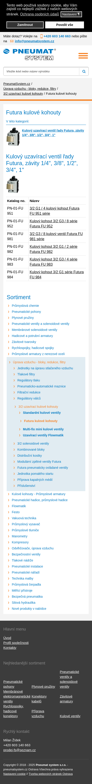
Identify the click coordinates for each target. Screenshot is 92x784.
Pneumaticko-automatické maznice (41, 386)
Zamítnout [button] (25, 25)
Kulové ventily (70, 716)
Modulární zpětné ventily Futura (39, 461)
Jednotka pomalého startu (35, 473)
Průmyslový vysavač (26, 524)
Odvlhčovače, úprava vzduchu (33, 548)
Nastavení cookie (14, 774)
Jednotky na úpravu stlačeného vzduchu (45, 368)
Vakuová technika (24, 518)
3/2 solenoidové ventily (33, 443)
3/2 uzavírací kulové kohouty (38, 406)
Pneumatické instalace (27, 566)
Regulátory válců (29, 398)
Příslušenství (26, 486)
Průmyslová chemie (25, 305)
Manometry (19, 536)
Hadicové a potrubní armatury (32, 336)
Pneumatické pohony (26, 311)
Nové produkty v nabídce (29, 608)
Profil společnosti (16, 643)
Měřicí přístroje (22, 590)
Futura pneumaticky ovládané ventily (42, 467)
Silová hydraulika (23, 602)
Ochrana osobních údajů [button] (39, 14)
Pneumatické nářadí (26, 572)
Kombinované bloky (31, 449)
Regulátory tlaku (28, 380)
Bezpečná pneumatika (27, 596)
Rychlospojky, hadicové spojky (33, 348)
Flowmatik (19, 506)
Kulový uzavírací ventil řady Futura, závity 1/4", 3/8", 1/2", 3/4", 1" (53, 133)
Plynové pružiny (23, 317)
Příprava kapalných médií (35, 479)
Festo (16, 512)
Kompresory (20, 542)
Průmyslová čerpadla (26, 584)
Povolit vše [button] (64, 25)
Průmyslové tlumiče (25, 530)
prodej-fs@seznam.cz (19, 750)
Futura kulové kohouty (40, 421)
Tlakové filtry (26, 374)
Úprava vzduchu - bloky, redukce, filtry (39, 362)
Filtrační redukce (28, 392)
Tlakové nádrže (22, 560)
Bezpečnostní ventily (26, 554)
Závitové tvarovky (24, 342)
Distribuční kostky (29, 455)
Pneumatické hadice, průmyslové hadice (40, 500)
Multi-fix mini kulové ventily (43, 429)
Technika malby (22, 578)
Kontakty (9, 647)
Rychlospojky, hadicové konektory (13, 711)
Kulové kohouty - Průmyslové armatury (38, 494)
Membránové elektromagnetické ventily (17, 696)
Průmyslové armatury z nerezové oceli (38, 354)
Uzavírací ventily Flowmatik (43, 435)
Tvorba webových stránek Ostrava (51, 774)
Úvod (7, 638)
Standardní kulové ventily (42, 412)
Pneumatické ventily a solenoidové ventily (40, 324)
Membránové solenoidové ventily (34, 330)
